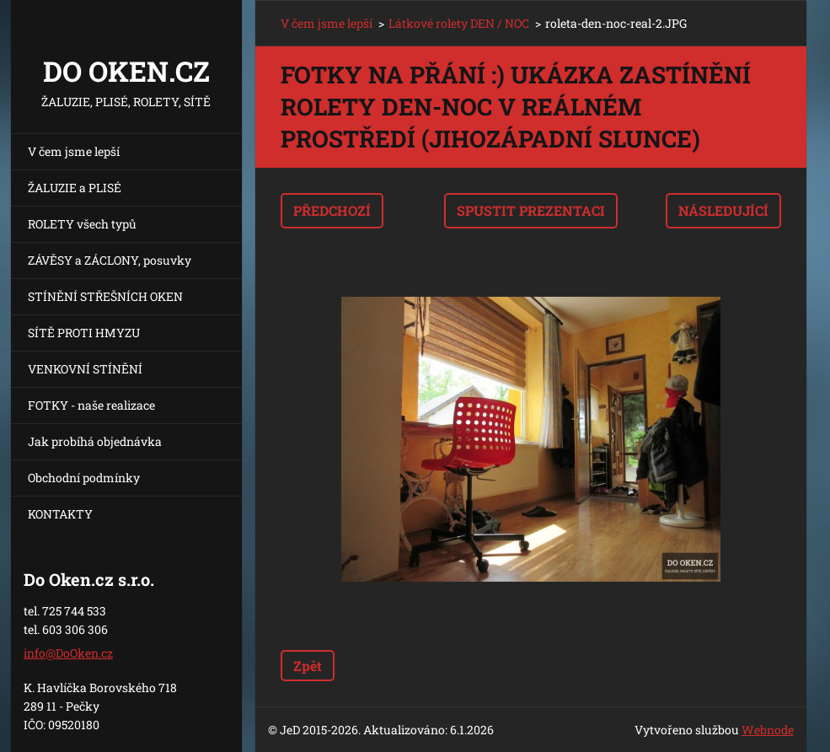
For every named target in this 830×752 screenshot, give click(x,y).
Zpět (307, 665)
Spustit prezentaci (531, 210)
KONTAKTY (60, 514)
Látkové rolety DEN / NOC (458, 23)
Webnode (768, 730)
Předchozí (332, 210)
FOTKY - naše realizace (91, 405)
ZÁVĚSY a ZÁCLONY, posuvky (109, 260)
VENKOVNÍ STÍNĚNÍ (85, 369)
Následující (723, 210)
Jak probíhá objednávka (95, 441)
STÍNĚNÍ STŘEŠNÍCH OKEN (105, 296)
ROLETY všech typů (82, 224)
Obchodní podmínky (84, 478)
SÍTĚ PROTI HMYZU (84, 333)
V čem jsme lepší (74, 151)
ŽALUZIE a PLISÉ (74, 188)
